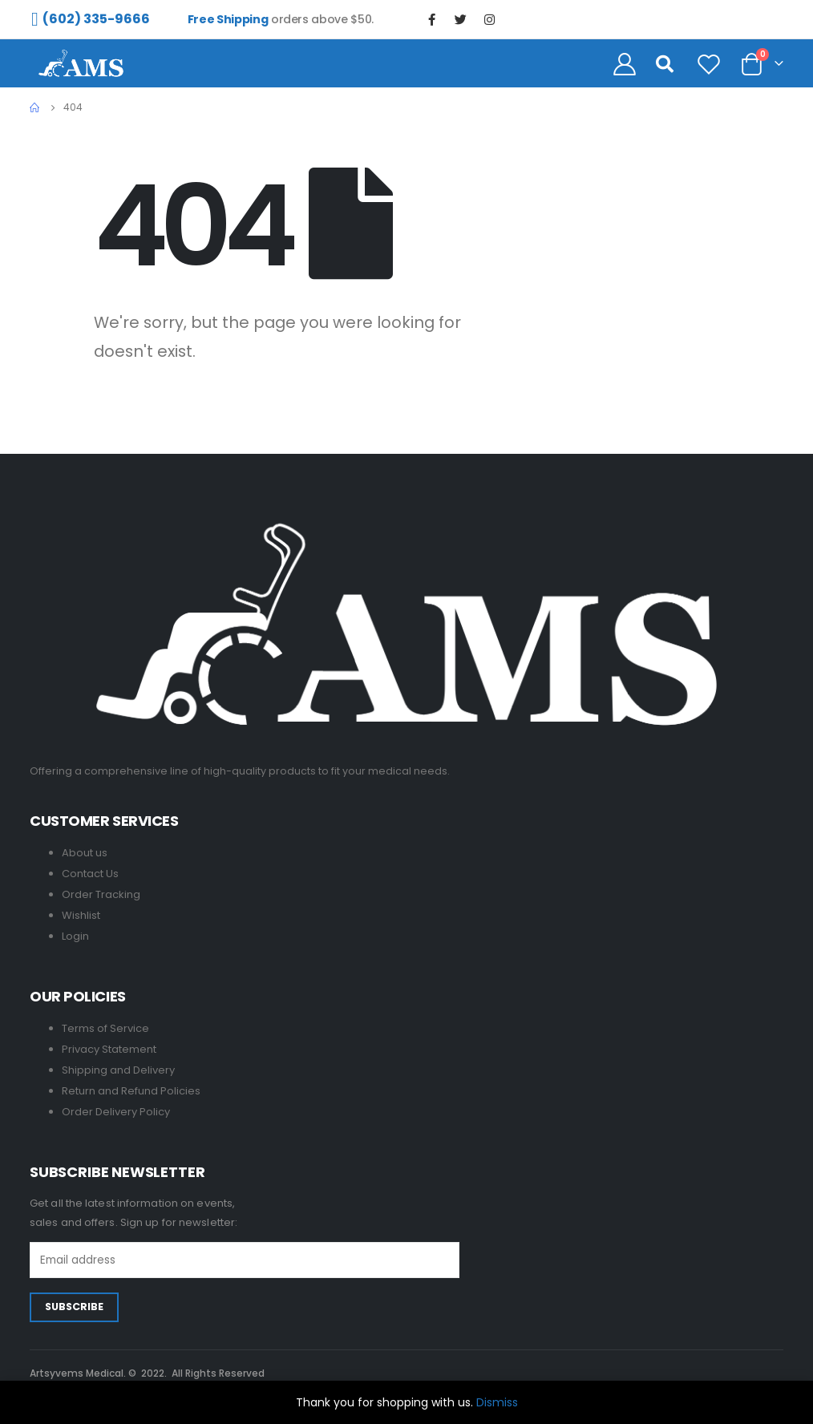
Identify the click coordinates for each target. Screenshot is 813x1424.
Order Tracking (101, 894)
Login (75, 936)
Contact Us (90, 873)
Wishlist (81, 915)
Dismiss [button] (497, 1402)
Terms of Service (105, 1028)
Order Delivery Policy (116, 1111)
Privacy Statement (109, 1049)
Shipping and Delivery (118, 1070)
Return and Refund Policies (131, 1090)
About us (84, 852)
